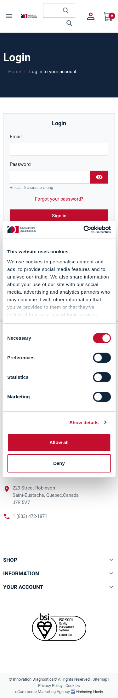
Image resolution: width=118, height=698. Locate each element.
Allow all (59, 442)
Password (20, 164)
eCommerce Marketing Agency (43, 691)
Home (14, 71)
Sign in (59, 216)
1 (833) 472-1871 (30, 516)
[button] (59, 23)
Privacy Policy (50, 685)
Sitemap (100, 679)
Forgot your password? (59, 199)
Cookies (72, 685)
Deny (59, 463)
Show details (84, 422)
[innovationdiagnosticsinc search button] (65, 10)
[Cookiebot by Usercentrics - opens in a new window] (84, 230)
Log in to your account (52, 71)
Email (16, 136)
